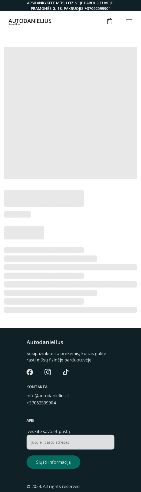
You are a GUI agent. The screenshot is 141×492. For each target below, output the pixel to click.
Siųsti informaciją (53, 462)
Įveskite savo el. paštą (48, 431)
